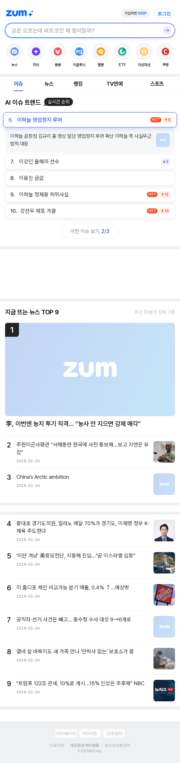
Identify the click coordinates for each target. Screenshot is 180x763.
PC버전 (90, 733)
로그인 (164, 13)
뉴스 (49, 84)
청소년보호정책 (117, 745)
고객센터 (114, 733)
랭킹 (78, 84)
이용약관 (57, 745)
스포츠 (157, 84)
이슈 (18, 84)
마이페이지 (66, 733)
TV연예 (114, 84)
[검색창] (81, 30)
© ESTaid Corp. (90, 751)
